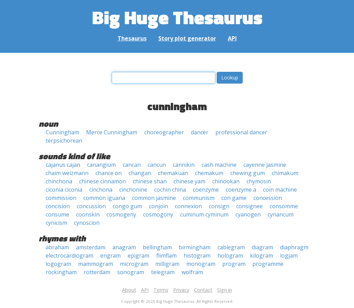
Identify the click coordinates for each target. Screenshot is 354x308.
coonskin (88, 214)
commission (61, 198)
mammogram (95, 264)
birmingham (195, 247)
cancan (132, 165)
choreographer (164, 132)
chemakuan (173, 173)
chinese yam (189, 181)
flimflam (166, 255)
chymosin (258, 181)
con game (233, 198)
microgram (134, 264)
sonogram (130, 272)
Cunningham (62, 132)
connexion (188, 206)
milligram (167, 264)
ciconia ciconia (64, 189)
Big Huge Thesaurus (177, 17)
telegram (163, 272)
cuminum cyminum (204, 214)
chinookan (226, 181)
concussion (91, 206)
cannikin (184, 165)
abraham (57, 247)
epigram (138, 255)
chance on (108, 173)
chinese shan (150, 181)
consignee (249, 206)
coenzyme (206, 189)
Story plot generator (187, 38)
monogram (200, 264)
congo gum (127, 206)
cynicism (56, 223)
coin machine (280, 189)
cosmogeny (121, 214)
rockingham (61, 272)
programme (267, 264)
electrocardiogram (69, 255)
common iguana (104, 198)
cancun (157, 165)
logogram (58, 264)
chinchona (59, 181)
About (129, 290)
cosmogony (158, 214)
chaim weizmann (67, 173)
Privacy (181, 290)
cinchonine (133, 189)
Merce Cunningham (111, 132)
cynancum (281, 214)
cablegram (231, 247)
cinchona (100, 189)
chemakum (209, 173)
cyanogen (248, 214)
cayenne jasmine (264, 165)
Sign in (224, 290)
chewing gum (247, 173)
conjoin (158, 206)
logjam (289, 255)
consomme (284, 206)
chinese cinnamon (102, 181)
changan (140, 173)
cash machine (219, 165)
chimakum (285, 173)
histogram (197, 255)
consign (219, 206)
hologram (230, 255)
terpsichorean (64, 140)
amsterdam (90, 247)
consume (57, 214)
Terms (160, 290)
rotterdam (97, 272)
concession (267, 198)
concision (58, 206)
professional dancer (241, 132)
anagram (124, 247)
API (232, 38)
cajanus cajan (63, 165)
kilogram (261, 255)
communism (198, 198)
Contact (203, 290)
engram (110, 255)
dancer (199, 132)
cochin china (170, 189)
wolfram (192, 272)
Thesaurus (132, 38)
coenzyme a (241, 189)
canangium (101, 165)
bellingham (157, 247)
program (233, 264)
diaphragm (294, 247)
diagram (262, 247)
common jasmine (154, 198)
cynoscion (87, 223)
